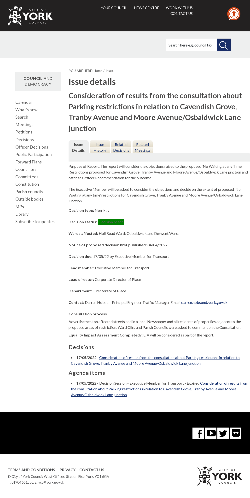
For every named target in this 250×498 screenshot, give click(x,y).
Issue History (99, 147)
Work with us (179, 8)
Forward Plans (28, 161)
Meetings (24, 124)
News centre (146, 8)
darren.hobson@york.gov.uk (204, 302)
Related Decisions (121, 147)
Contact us (181, 13)
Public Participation (33, 154)
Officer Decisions (31, 147)
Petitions (23, 131)
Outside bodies (29, 199)
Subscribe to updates (35, 221)
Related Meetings (143, 147)
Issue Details (78, 147)
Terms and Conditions (31, 469)
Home (98, 71)
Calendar (23, 102)
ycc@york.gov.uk (51, 482)
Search (21, 117)
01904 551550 (22, 482)
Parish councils (29, 191)
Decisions (24, 139)
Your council (114, 8)
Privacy (68, 469)
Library (22, 214)
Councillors (25, 169)
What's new (26, 109)
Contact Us (91, 469)
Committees (26, 176)
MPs (19, 206)
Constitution (27, 184)
